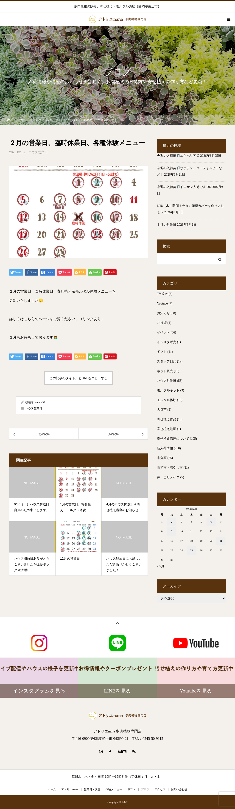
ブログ (145, 789)
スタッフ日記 (166, 361)
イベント (163, 332)
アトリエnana (69, 789)
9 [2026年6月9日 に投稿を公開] (172, 531)
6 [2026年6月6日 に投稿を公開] (211, 521)
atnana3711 (41, 402)
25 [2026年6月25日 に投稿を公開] (191, 550)
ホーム (52, 789)
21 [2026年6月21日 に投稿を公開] (221, 540)
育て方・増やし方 (170, 467)
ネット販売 (165, 371)
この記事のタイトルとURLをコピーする (78, 378)
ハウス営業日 (38, 152)
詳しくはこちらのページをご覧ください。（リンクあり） (57, 319)
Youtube (162, 303)
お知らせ (163, 313)
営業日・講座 (92, 789)
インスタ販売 (166, 342)
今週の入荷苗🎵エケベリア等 (178, 155)
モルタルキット (168, 390)
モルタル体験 (166, 400)
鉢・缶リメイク (168, 477)
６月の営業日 (166, 224)
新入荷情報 (165, 448)
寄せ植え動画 (166, 429)
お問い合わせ (179, 789)
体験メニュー (114, 789)
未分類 (162, 458)
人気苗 (162, 409)
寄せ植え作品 (166, 419)
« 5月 (160, 566)
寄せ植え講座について (173, 438)
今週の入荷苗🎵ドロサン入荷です (181, 187)
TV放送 (162, 294)
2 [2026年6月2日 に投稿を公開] (172, 521)
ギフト (162, 351)
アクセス (159, 789)
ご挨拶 (162, 323)
